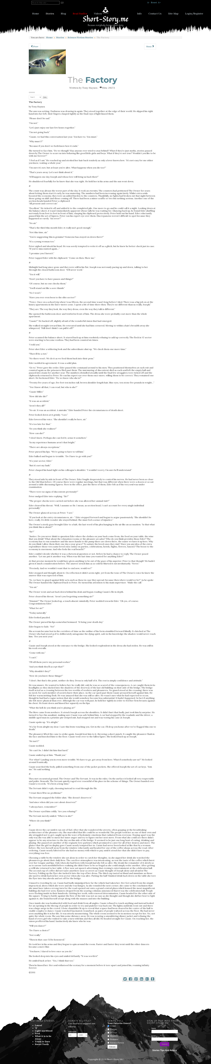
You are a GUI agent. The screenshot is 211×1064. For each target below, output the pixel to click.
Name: (153, 1028)
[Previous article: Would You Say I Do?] (34, 46)
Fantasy (113, 1029)
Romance (114, 1039)
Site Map (173, 13)
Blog (63, 13)
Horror (113, 1032)
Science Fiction (117, 1042)
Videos (98, 13)
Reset (154, 2)
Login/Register (194, 13)
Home (35, 13)
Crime (113, 1026)
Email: (153, 1036)
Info (139, 13)
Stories (50, 13)
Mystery (114, 1036)
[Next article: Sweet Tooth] (150, 46)
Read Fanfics (80, 13)
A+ (159, 2)
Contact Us (154, 13)
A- (148, 2)
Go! (62, 2)
